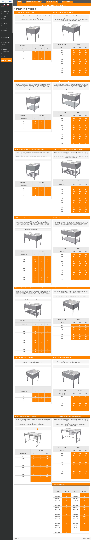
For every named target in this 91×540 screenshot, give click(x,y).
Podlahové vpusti (5, 46)
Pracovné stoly (5, 8)
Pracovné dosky (5, 11)
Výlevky (3, 25)
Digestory (4, 28)
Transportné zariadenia (4, 34)
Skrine (3, 18)
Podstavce (4, 23)
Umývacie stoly (5, 13)
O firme (3, 53)
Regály (3, 16)
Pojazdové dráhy (5, 37)
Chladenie (4, 49)
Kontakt (19, 1)
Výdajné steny (4, 39)
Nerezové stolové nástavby (5, 43)
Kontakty (3, 56)
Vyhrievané (4, 30)
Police (3, 20)
